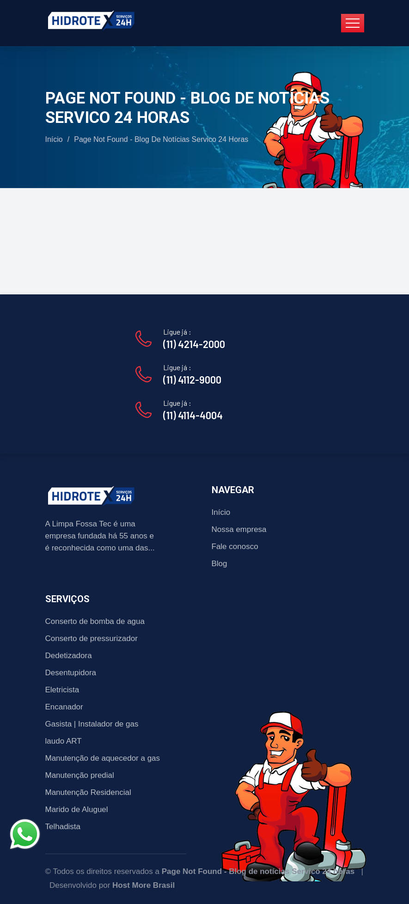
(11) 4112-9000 (192, 379)
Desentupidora (71, 672)
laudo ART (63, 741)
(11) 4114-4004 (193, 415)
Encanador (64, 706)
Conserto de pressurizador (91, 638)
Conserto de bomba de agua (95, 621)
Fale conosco (235, 546)
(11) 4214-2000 (194, 344)
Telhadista (63, 826)
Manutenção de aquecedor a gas (102, 758)
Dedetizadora (68, 655)
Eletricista (62, 689)
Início (54, 139)
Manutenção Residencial (88, 792)
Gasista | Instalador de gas (92, 724)
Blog (219, 563)
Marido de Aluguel (76, 809)
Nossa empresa (239, 529)
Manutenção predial (79, 775)
